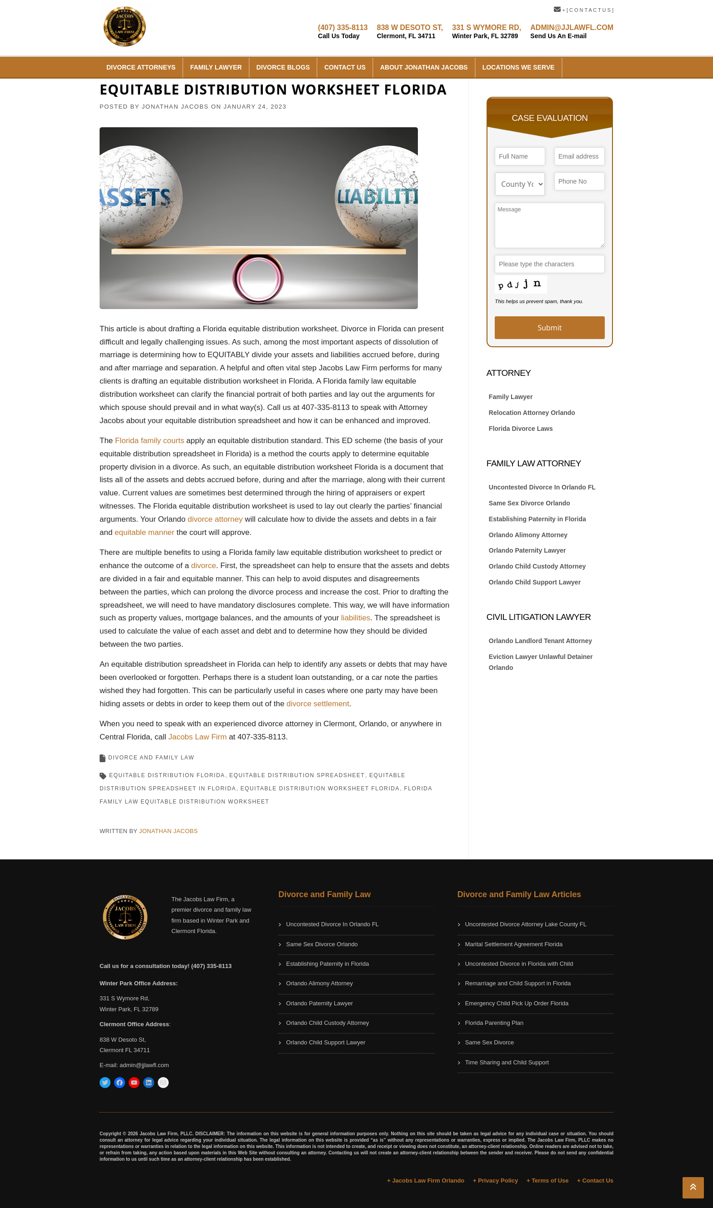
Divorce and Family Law (151, 757)
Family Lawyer (216, 67)
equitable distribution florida (167, 775)
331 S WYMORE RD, (486, 32)
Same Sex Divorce (489, 1042)
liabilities (355, 618)
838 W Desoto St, (123, 1039)
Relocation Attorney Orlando (532, 412)
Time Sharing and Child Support (507, 1062)
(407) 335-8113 (342, 32)
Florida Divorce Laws (521, 428)
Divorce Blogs (283, 67)
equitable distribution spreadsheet (297, 775)
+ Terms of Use (548, 1180)
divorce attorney (215, 519)
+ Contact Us (595, 1180)
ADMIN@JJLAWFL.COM (571, 32)
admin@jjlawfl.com (144, 1065)
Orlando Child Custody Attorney (537, 566)
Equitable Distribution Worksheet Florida (320, 788)
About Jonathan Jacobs (424, 67)
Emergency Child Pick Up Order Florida (517, 1003)
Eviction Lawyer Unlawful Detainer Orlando (541, 662)
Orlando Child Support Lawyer (535, 582)
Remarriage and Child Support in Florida (518, 983)
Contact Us (345, 67)
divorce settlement (317, 703)
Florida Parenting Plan (494, 1022)
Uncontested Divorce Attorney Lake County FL (526, 924)
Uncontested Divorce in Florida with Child (519, 963)
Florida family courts (149, 440)
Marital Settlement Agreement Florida (514, 944)
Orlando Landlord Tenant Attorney (540, 640)
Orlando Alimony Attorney (528, 535)
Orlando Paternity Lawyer (527, 550)
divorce (203, 565)
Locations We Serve (518, 67)
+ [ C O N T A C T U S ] (583, 10)
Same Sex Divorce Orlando (529, 503)
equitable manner (144, 532)
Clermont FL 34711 (125, 1050)
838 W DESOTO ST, (410, 32)
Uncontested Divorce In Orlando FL (542, 487)
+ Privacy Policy (495, 1180)
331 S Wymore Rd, (125, 998)
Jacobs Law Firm (197, 737)
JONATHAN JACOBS (175, 106)
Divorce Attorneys (141, 67)
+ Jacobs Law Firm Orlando (425, 1180)
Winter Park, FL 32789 (129, 1009)
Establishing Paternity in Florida (537, 519)
